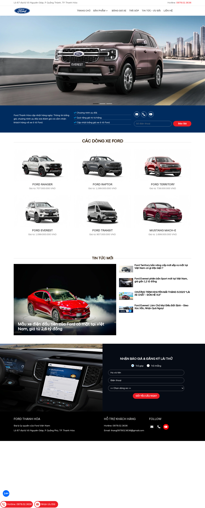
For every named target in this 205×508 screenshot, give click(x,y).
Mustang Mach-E (162, 230)
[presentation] (3, 60)
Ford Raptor (102, 184)
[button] (95, 103)
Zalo (6, 493)
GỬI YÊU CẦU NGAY (146, 396)
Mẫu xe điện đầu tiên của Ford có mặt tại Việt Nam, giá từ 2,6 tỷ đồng (61, 327)
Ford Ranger (42, 184)
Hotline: (179, 2)
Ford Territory (163, 184)
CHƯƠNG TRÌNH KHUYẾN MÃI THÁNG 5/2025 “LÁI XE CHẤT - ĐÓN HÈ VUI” (162, 294)
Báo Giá (182, 123)
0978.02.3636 (120, 425)
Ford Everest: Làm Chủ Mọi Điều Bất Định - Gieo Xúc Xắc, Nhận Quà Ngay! (161, 307)
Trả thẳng (154, 365)
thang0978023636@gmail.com (127, 430)
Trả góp (137, 365)
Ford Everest (42, 230)
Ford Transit (102, 230)
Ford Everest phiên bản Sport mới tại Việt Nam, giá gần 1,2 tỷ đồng (161, 280)
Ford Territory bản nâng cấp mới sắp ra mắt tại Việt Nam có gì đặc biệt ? (161, 267)
